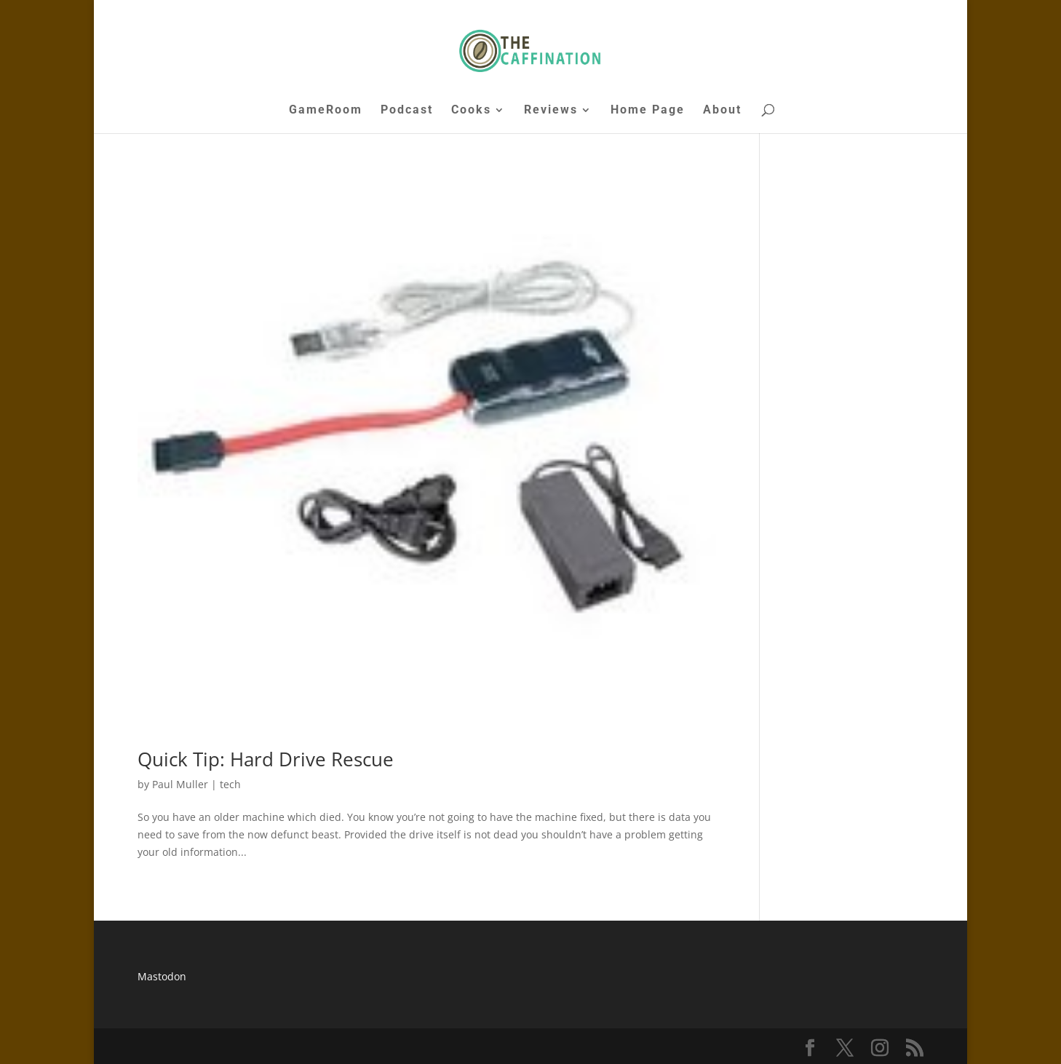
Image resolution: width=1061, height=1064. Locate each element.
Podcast (407, 110)
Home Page (648, 110)
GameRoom (325, 110)
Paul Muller (180, 784)
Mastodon (162, 976)
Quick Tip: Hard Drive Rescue (266, 759)
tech (230, 784)
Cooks (471, 110)
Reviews (551, 110)
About (722, 110)
